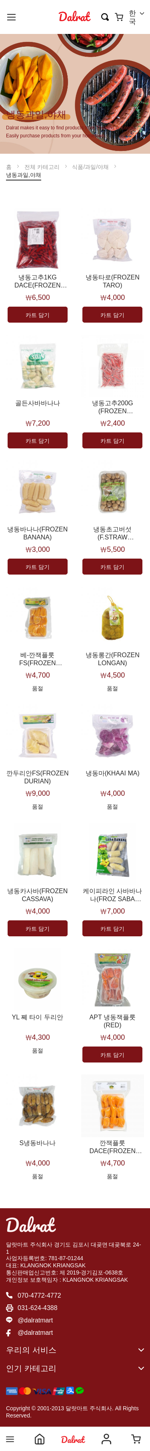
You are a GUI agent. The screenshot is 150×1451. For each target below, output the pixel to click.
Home (40, 1439)
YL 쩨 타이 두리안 (37, 1017)
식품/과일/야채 (91, 167)
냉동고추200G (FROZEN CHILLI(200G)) (113, 407)
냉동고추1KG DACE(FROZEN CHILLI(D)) (37, 281)
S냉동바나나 (37, 1143)
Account (106, 1439)
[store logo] (75, 17)
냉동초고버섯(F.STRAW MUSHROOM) (112, 533)
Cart (136, 1439)
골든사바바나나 (37, 403)
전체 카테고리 (42, 167)
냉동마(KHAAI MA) (113, 773)
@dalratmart (35, 1320)
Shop (73, 1439)
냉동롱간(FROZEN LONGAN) (113, 659)
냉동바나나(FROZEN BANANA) (37, 533)
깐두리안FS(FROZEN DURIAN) (37, 777)
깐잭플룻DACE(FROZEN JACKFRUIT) (112, 1147)
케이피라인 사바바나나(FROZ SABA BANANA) (112, 895)
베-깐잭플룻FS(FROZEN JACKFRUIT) (37, 659)
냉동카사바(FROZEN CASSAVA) (37, 895)
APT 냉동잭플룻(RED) (113, 1021)
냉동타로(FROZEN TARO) (113, 281)
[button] (136, 17)
